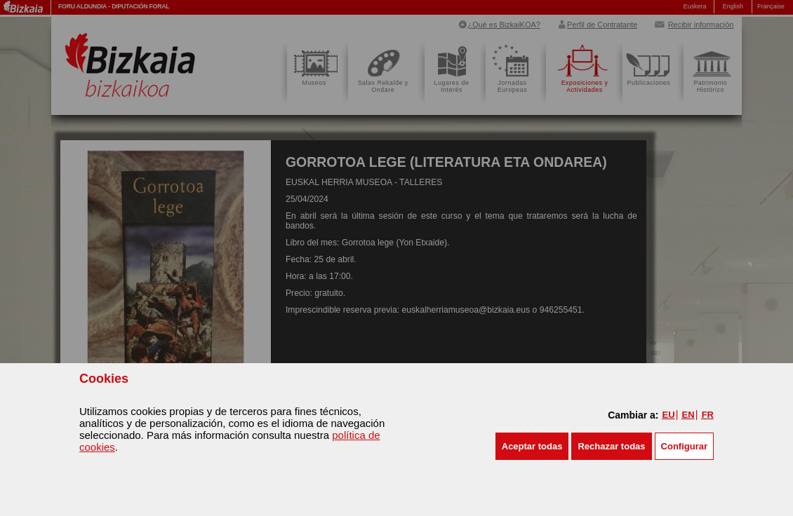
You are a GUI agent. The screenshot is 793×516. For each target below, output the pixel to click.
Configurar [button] (684, 446)
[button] (532, 446)
